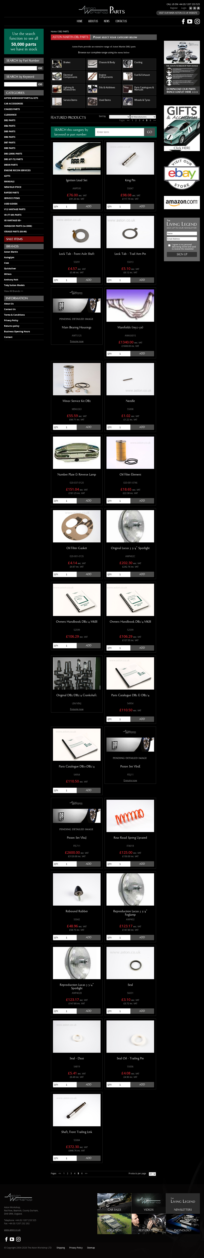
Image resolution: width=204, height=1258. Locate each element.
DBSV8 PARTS (11, 165)
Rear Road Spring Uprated (130, 838)
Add (88, 206)
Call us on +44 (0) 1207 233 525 (183, 4)
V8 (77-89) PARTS (12, 215)
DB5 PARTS (9, 131)
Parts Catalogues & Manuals (138, 89)
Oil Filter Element (130, 474)
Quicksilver (10, 268)
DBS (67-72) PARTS (13, 159)
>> (154, 120)
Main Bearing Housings (76, 327)
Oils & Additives (101, 89)
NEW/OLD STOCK (12, 187)
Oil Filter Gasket (76, 548)
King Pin (130, 180)
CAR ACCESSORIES (13, 103)
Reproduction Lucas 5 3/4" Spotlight (77, 986)
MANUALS (9, 181)
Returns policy (11, 326)
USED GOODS (10, 204)
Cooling (132, 64)
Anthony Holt (11, 279)
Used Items (99, 101)
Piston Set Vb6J (76, 838)
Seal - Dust (77, 1058)
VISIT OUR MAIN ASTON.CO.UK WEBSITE (178, 13)
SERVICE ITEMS (12, 198)
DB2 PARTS (9, 120)
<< (128, 120)
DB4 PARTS (9, 126)
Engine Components (100, 76)
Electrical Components (64, 76)
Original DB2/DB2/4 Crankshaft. (76, 695)
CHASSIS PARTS (12, 109)
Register (174, 8)
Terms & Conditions (14, 315)
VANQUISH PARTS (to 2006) (18, 226)
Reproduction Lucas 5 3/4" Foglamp (130, 913)
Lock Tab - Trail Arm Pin (130, 254)
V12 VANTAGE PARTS (14, 209)
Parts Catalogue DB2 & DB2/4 (130, 695)
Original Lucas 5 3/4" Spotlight (130, 548)
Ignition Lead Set (76, 180)
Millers (7, 274)
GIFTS (7, 176)
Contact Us (10, 309)
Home (79, 21)
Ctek (6, 263)
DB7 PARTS (9, 142)
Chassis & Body (101, 64)
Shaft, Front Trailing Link (76, 1132)
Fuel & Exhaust (136, 76)
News (107, 21)
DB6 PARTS (9, 137)
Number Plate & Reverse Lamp (76, 474)
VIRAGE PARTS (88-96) (15, 231)
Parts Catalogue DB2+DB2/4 (77, 766)
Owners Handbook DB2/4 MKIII (76, 622)
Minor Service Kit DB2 (77, 401)
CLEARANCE (10, 115)
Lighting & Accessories (64, 89)
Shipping (61, 1248)
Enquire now (77, 341)
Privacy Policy (11, 320)
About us (93, 21)
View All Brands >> (13, 291)
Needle (130, 401)
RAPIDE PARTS (11, 192)
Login (183, 8)
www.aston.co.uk (12, 1230)
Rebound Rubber (77, 911)
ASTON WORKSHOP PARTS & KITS (21, 98)
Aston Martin (11, 252)
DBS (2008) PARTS (13, 154)
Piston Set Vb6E (130, 766)
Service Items (64, 101)
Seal (130, 985)
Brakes (61, 64)
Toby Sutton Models (14, 285)
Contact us (121, 21)
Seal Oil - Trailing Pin (130, 1058)
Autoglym (9, 257)
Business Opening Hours (17, 331)
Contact (8, 337)
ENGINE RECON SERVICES (17, 170)
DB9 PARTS (9, 148)
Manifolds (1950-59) (130, 327)
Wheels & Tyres (136, 101)
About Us (9, 304)
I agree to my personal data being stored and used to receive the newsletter (184, 247)
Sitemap (91, 1248)
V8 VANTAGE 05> (12, 220)
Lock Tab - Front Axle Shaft (76, 254)
